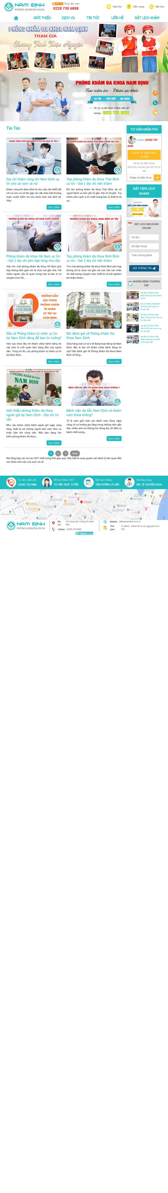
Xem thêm (54, 207)
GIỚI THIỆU (42, 17)
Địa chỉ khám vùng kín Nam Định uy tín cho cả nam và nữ (32, 181)
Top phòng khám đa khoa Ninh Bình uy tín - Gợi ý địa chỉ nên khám (92, 258)
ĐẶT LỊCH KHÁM (147, 17)
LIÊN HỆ (117, 17)
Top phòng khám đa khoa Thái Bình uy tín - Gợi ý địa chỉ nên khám (92, 181)
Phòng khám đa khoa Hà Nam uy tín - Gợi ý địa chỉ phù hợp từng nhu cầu (33, 258)
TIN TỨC (93, 17)
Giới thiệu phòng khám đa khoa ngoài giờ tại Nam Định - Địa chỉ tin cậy (32, 414)
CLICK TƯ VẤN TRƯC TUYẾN (144, 154)
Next (74, 453)
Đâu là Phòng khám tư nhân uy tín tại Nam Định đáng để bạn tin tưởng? (33, 335)
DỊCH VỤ (68, 17)
